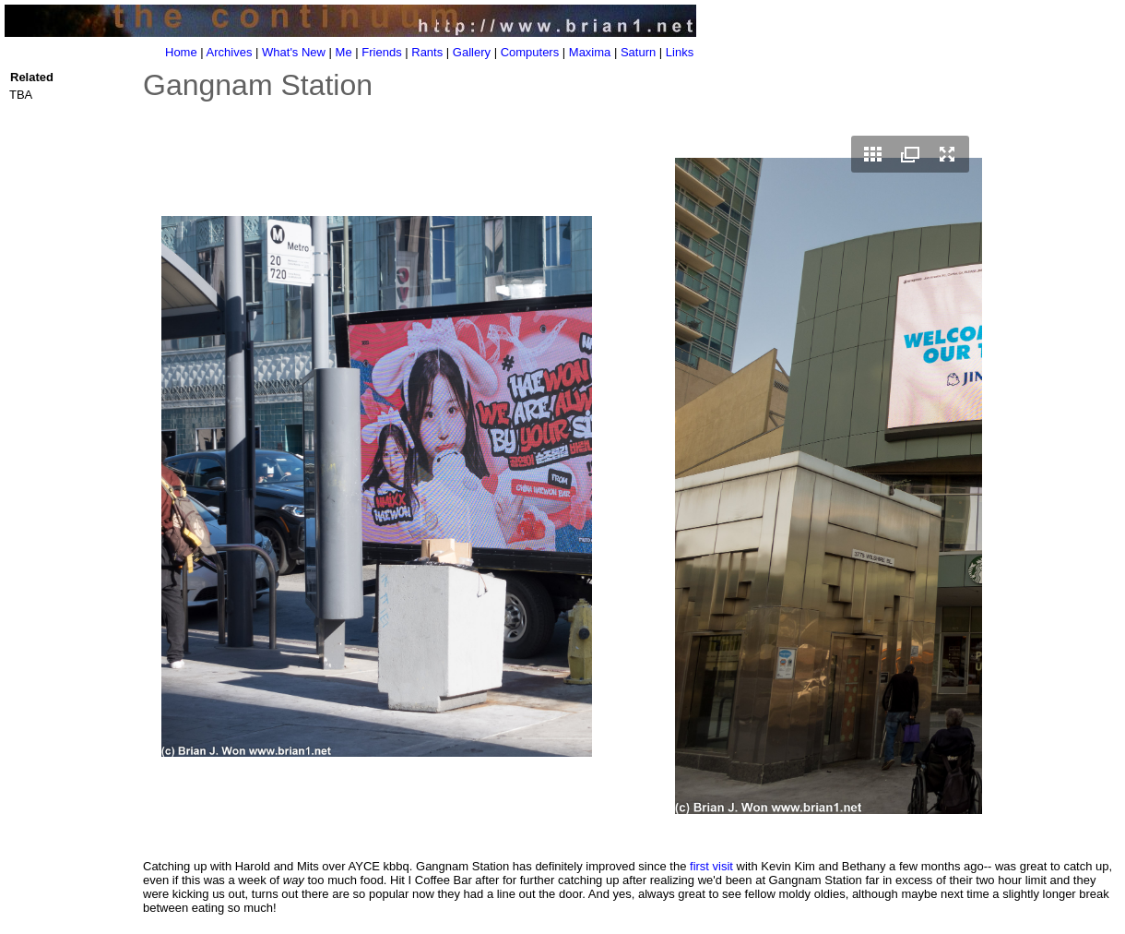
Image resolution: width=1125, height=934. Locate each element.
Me (344, 52)
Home (181, 52)
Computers (530, 52)
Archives (230, 52)
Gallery (472, 52)
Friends (381, 52)
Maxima (590, 52)
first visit (711, 866)
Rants (427, 52)
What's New (294, 52)
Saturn (638, 52)
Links (679, 52)
